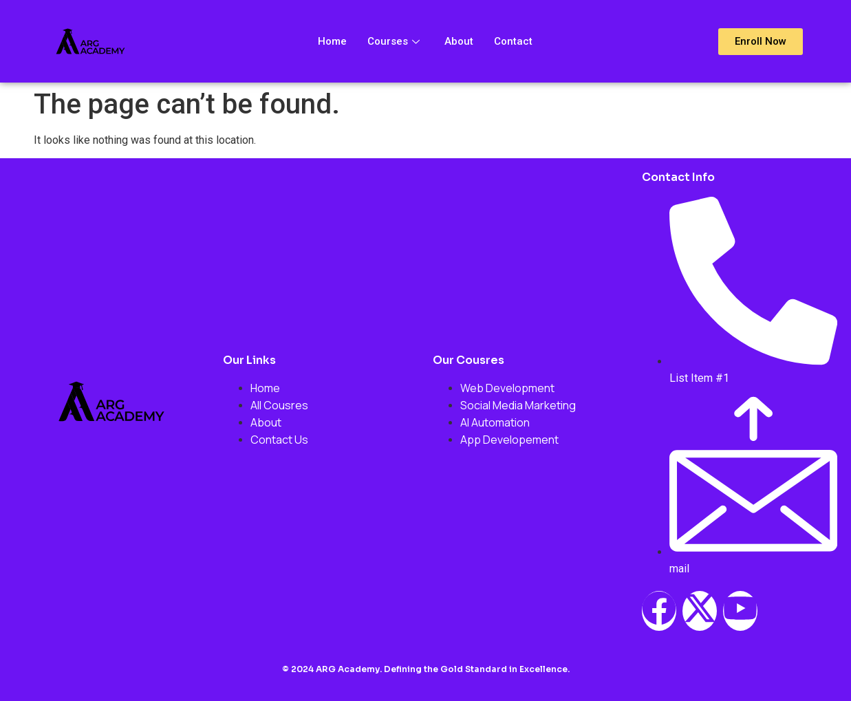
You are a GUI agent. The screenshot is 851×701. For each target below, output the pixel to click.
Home (332, 41)
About (458, 41)
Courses (393, 41)
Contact (513, 41)
